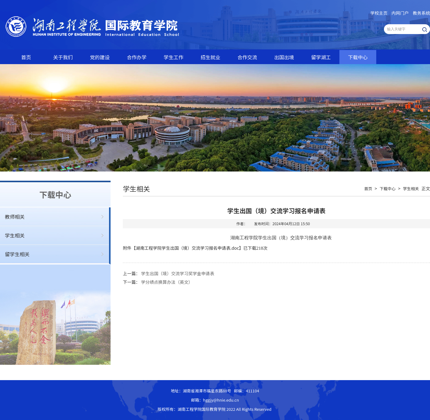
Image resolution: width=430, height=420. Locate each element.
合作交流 (247, 57)
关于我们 (63, 57)
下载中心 (358, 57)
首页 (26, 57)
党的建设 (100, 57)
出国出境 (284, 57)
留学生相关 (17, 254)
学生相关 (15, 235)
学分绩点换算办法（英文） (167, 282)
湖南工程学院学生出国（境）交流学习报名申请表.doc (187, 248)
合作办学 (137, 57)
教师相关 (15, 216)
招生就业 (210, 57)
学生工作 (173, 57)
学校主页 (379, 13)
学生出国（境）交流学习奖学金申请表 (177, 273)
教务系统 (421, 13)
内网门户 (400, 13)
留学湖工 (321, 57)
